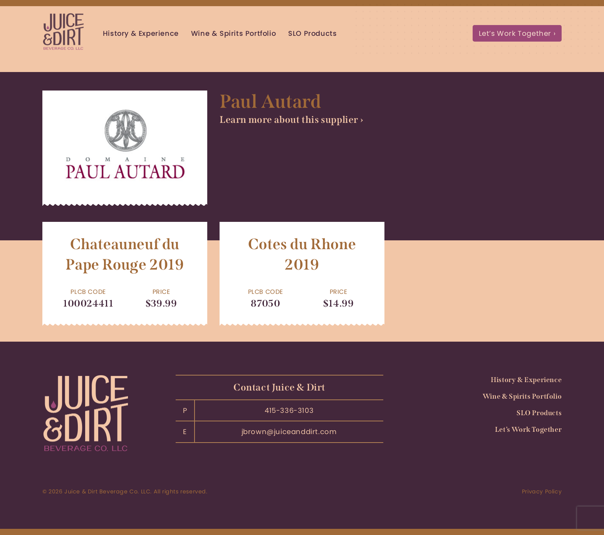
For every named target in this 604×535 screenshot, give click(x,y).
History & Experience (141, 33)
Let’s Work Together (515, 33)
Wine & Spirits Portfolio (233, 33)
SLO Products (312, 33)
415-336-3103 (289, 410)
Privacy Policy (542, 491)
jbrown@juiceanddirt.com (289, 431)
